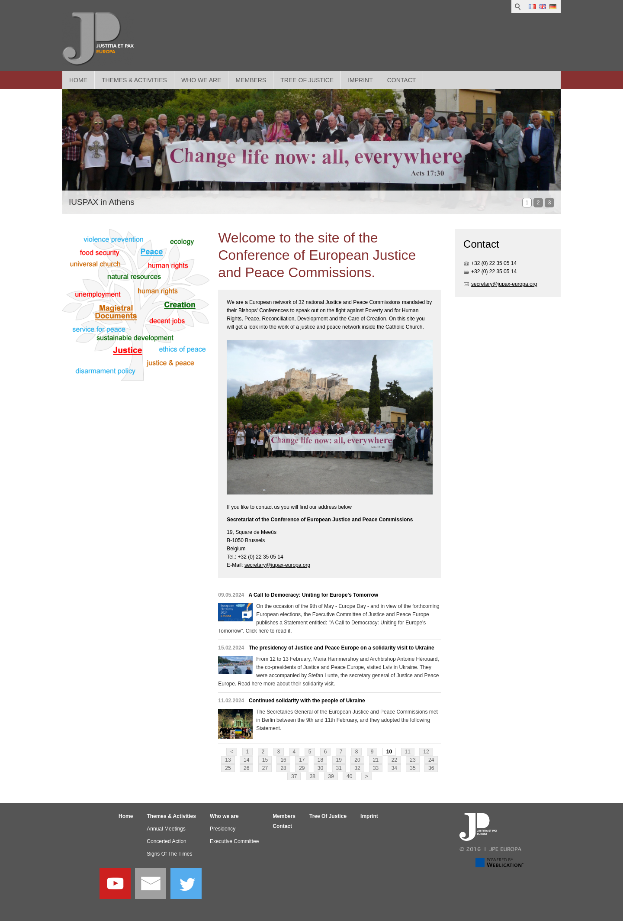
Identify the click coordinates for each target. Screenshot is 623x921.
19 (339, 760)
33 (376, 768)
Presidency (222, 829)
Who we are (201, 80)
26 (246, 768)
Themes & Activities (134, 80)
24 (431, 760)
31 (339, 768)
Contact (401, 80)
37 (294, 776)
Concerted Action (166, 841)
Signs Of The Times (169, 854)
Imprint (360, 80)
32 (357, 768)
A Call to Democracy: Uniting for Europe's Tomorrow (314, 595)
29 (302, 768)
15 (265, 760)
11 (408, 752)
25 (228, 768)
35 (412, 768)
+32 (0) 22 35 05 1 (492, 263)
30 (320, 768)
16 (283, 760)
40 (349, 776)
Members (250, 80)
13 (228, 760)
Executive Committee (234, 841)
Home (78, 80)
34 (394, 768)
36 (431, 768)
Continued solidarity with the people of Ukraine (307, 701)
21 (376, 760)
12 (426, 752)
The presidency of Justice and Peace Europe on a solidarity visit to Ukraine (341, 648)
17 (302, 760)
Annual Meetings (166, 829)
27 (265, 768)
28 (283, 768)
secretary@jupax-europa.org (277, 565)
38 (312, 776)
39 (331, 776)
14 (246, 760)
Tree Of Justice (307, 80)
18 (320, 760)
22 (394, 760)
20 (357, 760)
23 (412, 760)
